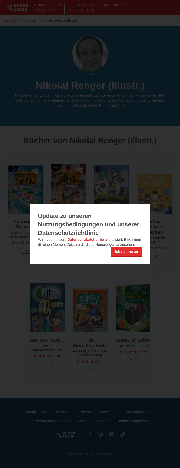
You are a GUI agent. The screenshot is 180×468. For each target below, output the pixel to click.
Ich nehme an (126, 252)
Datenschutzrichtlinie (85, 240)
